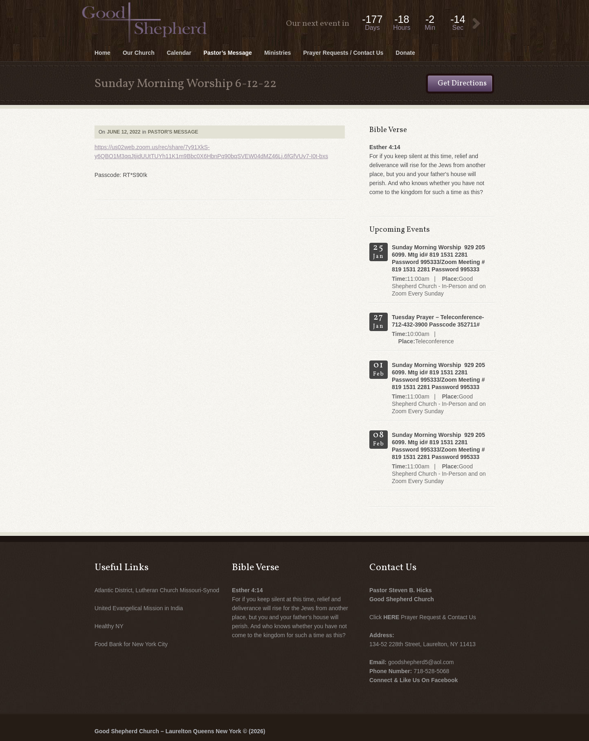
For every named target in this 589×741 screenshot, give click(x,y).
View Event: (476, 24)
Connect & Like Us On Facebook (413, 680)
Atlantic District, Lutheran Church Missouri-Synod (156, 590)
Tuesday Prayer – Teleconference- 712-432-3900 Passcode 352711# (438, 321)
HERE (391, 617)
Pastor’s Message (228, 52)
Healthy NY (109, 626)
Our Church (139, 52)
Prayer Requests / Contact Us (343, 52)
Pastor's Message (173, 132)
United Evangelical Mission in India (138, 608)
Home (102, 52)
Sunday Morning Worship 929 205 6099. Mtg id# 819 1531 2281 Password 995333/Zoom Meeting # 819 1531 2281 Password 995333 (438, 258)
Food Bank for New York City (131, 644)
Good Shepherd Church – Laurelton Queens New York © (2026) (179, 731)
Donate (405, 52)
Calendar (179, 52)
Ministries (277, 52)
